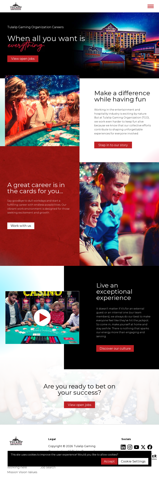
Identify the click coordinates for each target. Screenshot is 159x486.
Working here (17, 467)
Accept (109, 461)
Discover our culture (115, 348)
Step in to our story (113, 145)
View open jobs (23, 59)
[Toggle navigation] (150, 6)
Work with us (21, 226)
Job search (48, 467)
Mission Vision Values (22, 472)
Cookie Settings (133, 461)
